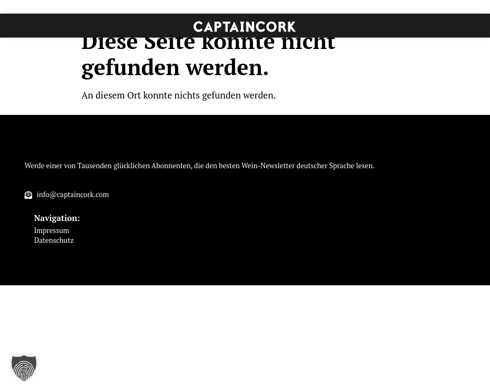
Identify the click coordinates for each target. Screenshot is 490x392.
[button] (24, 368)
